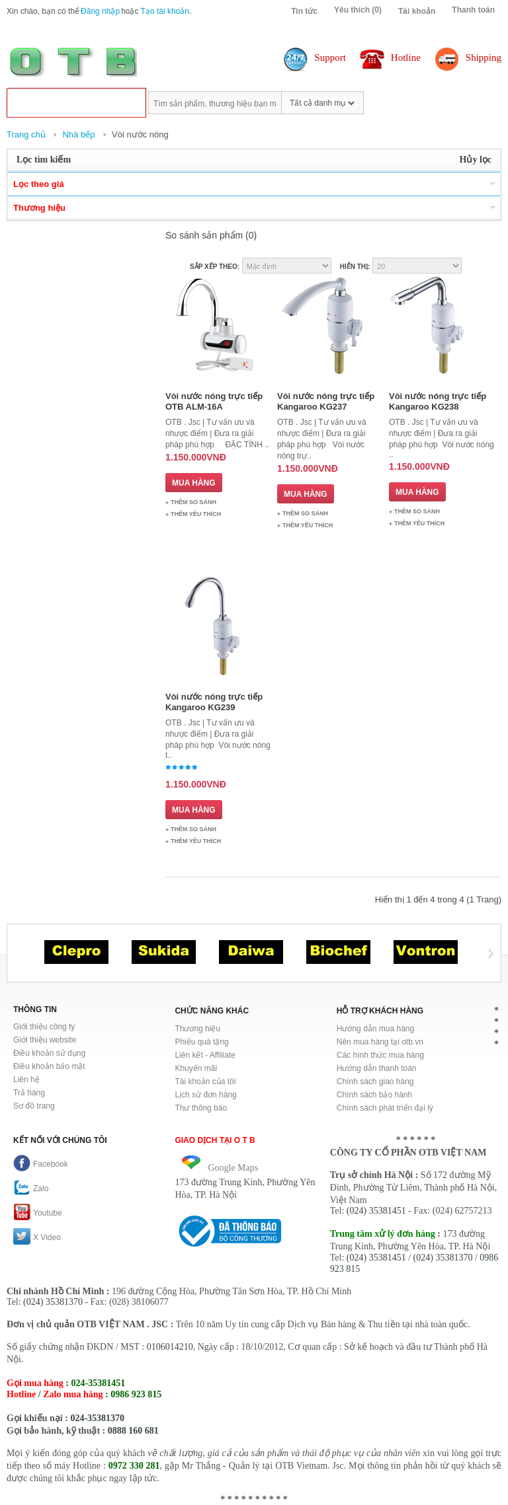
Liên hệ (26, 1079)
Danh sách (492, 266)
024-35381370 (97, 1418)
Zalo (30, 1188)
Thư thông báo (201, 1108)
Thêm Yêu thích (196, 514)
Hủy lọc (476, 160)
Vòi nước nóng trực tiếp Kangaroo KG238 (437, 401)
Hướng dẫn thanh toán (377, 1068)
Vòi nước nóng (140, 134)
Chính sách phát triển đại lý (385, 1108)
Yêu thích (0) (358, 10)
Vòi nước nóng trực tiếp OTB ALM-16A (214, 401)
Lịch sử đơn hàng (205, 1094)
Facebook (40, 1164)
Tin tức (304, 11)
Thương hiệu (197, 1028)
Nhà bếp (78, 134)
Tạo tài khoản (165, 11)
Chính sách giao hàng (375, 1081)
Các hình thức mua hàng (380, 1055)
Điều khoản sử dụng (49, 1053)
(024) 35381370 (443, 1258)
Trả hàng (29, 1092)
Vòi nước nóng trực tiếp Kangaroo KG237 (325, 401)
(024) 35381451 (376, 1211)
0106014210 (170, 1347)
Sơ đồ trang (34, 1106)
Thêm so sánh (193, 502)
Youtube (37, 1213)
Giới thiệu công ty (44, 1026)
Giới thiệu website (44, 1040)
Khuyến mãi (196, 1068)
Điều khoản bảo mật (49, 1066)
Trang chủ (26, 134)
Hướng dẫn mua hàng (375, 1028)
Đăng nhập (100, 11)
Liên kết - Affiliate (205, 1055)
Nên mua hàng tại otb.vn (380, 1041)
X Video (37, 1237)
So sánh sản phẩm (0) (211, 235)
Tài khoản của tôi (205, 1081)
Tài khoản (416, 11)
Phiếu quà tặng (201, 1041)
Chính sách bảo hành (374, 1094)
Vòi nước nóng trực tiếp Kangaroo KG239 (214, 702)
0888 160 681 (133, 1431)
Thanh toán (473, 10)
